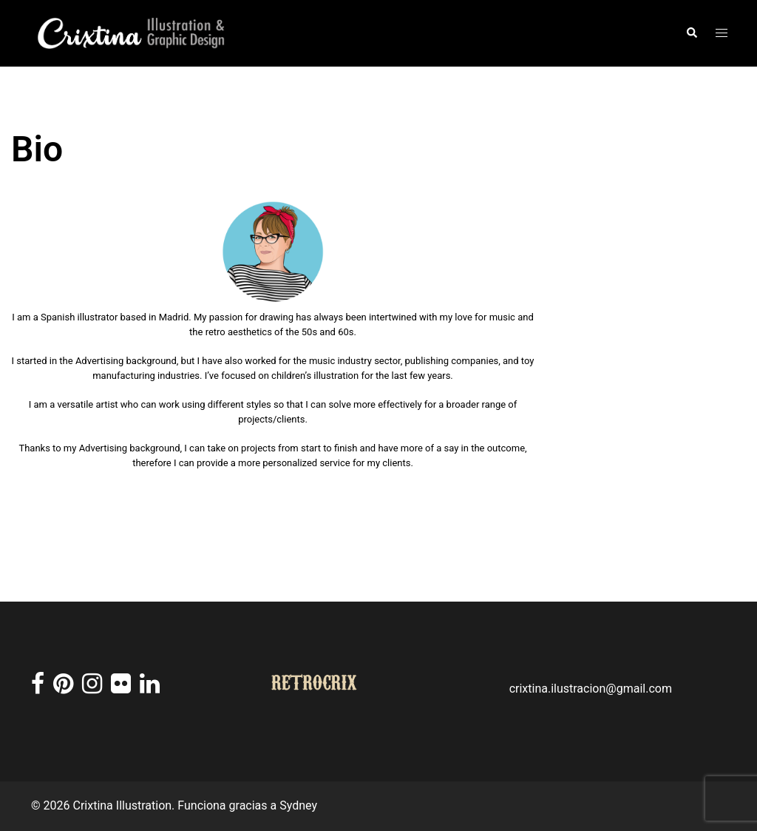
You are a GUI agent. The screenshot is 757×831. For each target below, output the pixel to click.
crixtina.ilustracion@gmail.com (590, 689)
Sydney (298, 805)
